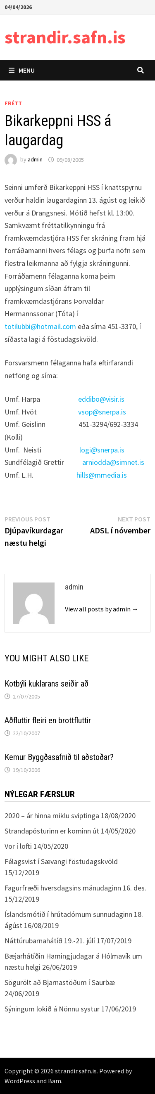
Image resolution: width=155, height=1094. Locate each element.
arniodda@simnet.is (113, 462)
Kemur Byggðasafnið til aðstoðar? (59, 757)
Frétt (13, 103)
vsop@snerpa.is (102, 412)
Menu (22, 70)
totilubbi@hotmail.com (40, 326)
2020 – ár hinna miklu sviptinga (52, 815)
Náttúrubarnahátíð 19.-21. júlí (50, 940)
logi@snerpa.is (101, 450)
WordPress (20, 1081)
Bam (54, 1081)
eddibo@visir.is (101, 399)
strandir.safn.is (65, 37)
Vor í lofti (18, 846)
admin (35, 159)
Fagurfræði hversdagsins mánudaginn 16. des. (75, 888)
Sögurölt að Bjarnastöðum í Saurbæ (60, 982)
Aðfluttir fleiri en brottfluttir (48, 720)
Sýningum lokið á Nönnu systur (52, 1008)
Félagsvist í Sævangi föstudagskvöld (61, 861)
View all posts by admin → (101, 609)
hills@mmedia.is (101, 475)
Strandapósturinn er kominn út (52, 831)
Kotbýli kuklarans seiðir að (46, 684)
